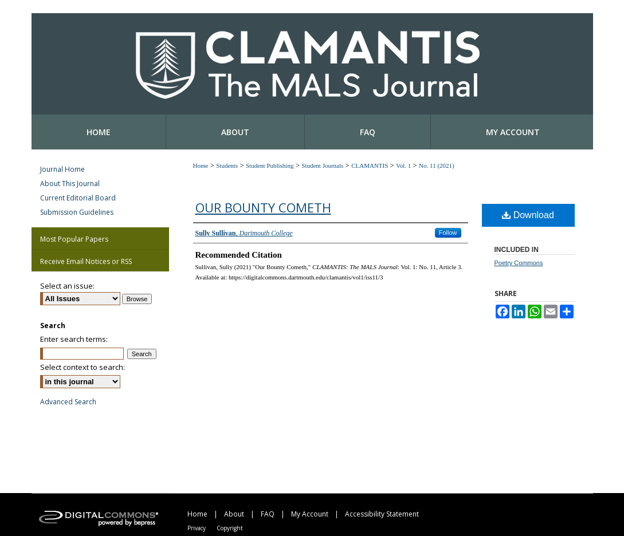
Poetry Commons (519, 262)
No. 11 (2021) (436, 165)
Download (528, 215)
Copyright (230, 528)
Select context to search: (82, 367)
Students (227, 165)
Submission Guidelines (76, 212)
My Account (309, 514)
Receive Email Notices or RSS (86, 261)
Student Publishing (269, 165)
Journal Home (62, 169)
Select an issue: (67, 286)
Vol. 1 (403, 165)
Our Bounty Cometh (263, 207)
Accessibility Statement (382, 514)
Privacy (196, 528)
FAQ (267, 514)
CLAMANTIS (369, 165)
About (234, 514)
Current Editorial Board (78, 198)
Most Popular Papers (74, 239)
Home (201, 165)
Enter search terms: (74, 339)
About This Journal (70, 183)
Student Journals (322, 165)
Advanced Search (68, 402)
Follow (448, 232)
